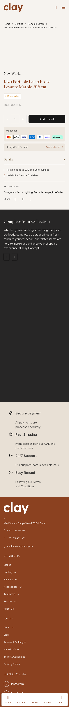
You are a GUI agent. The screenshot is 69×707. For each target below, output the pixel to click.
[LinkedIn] (30, 199)
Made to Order (12, 649)
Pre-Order (57, 192)
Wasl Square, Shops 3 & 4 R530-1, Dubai (25, 523)
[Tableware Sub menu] (18, 594)
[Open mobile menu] (63, 7)
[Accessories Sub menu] (20, 587)
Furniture (8, 579)
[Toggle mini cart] (56, 7)
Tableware (9, 594)
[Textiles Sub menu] (15, 601)
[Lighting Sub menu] (15, 572)
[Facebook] (15, 199)
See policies (54, 147)
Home (7, 24)
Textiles (8, 601)
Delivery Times (12, 664)
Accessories (10, 586)
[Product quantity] (15, 119)
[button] (34, 159)
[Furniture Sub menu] (16, 579)
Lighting (19, 24)
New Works (12, 73)
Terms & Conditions (14, 656)
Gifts (20, 192)
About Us (9, 608)
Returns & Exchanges (15, 642)
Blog (6, 634)
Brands (7, 564)
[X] (23, 199)
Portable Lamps (36, 24)
